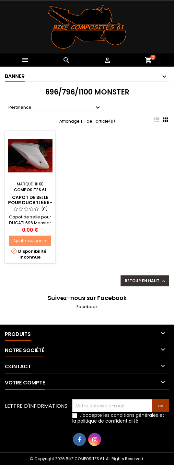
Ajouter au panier (30, 240)
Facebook (87, 307)
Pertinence (55, 108)
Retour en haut (145, 281)
